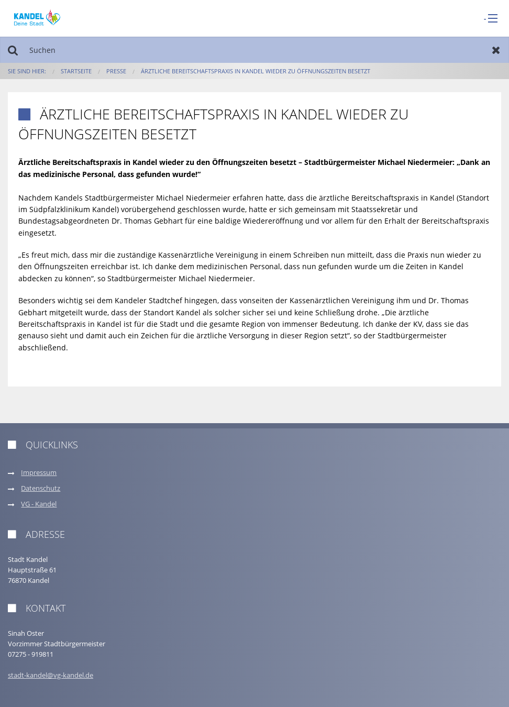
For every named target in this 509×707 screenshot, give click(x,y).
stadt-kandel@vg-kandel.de (50, 675)
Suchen (13, 50)
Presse (116, 71)
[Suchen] (254, 50)
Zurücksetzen (496, 50)
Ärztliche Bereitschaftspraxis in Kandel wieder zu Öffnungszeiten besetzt (255, 71)
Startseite (76, 71)
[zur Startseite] (37, 18)
